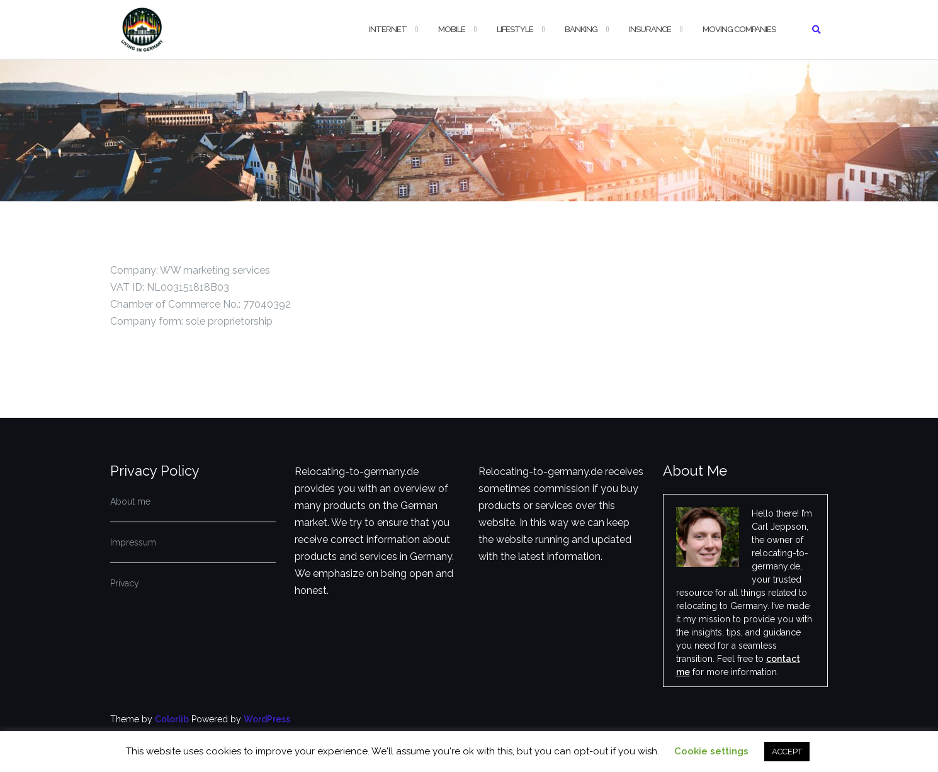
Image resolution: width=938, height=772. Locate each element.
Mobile (451, 29)
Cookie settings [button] (711, 751)
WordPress (267, 719)
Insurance (650, 29)
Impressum (133, 542)
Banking (581, 29)
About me (130, 501)
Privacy (124, 583)
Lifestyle (515, 29)
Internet (388, 29)
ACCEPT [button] (787, 751)
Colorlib (172, 719)
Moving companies (739, 29)
